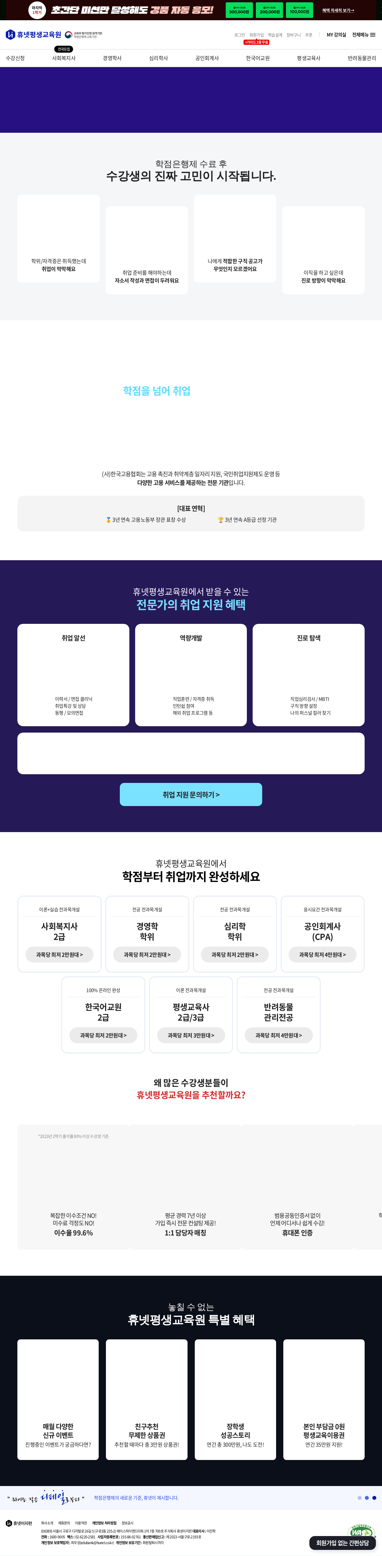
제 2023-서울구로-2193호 (172, 1537)
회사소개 (47, 1523)
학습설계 (275, 34)
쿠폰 (308, 34)
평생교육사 (309, 58)
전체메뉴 (364, 34)
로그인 (239, 34)
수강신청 (15, 58)
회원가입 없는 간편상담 (342, 1543)
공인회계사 (207, 58)
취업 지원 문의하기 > (191, 794)
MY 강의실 (336, 34)
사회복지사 (64, 58)
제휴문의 (64, 1523)
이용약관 (81, 1523)
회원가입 (256, 34)
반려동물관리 (362, 58)
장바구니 (293, 34)
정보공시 (127, 1523)
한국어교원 (258, 58)
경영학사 (112, 58)
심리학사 (158, 58)
